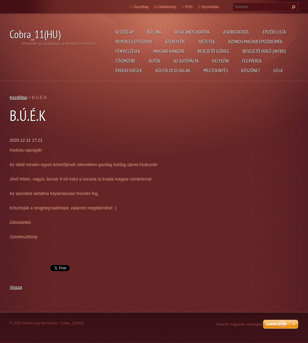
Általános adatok (192, 32)
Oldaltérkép (167, 7)
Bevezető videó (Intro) (264, 51)
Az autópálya (186, 61)
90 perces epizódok (134, 42)
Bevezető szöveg (213, 51)
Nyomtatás (210, 7)
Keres (292, 6)
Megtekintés (216, 70)
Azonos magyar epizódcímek (255, 42)
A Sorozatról (236, 32)
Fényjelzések (128, 51)
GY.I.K (278, 70)
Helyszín (220, 61)
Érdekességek (129, 70)
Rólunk (154, 32)
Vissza (16, 287)
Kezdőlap (125, 32)
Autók (155, 61)
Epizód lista (274, 32)
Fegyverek (252, 61)
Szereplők (175, 42)
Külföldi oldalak (173, 70)
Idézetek (207, 42)
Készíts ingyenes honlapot (239, 324)
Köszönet (250, 70)
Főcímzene (126, 61)
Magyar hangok (169, 51)
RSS (189, 7)
